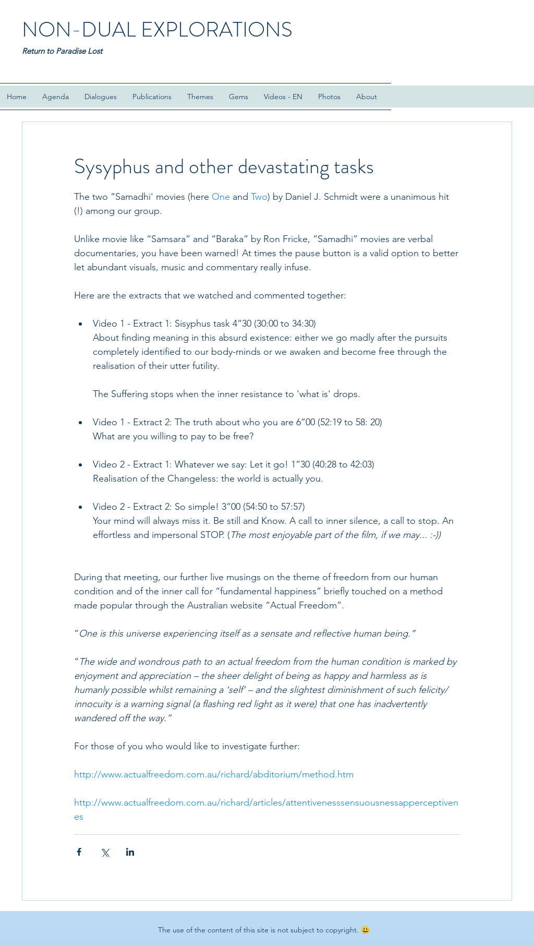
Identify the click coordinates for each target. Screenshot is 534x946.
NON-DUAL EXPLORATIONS (157, 29)
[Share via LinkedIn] (130, 852)
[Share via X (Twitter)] (105, 852)
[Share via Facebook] (79, 852)
